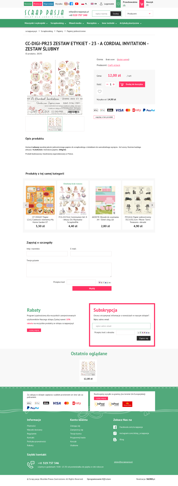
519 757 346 (48, 463)
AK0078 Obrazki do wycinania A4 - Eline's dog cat (137, 218)
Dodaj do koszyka (134, 84)
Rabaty (30, 445)
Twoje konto (76, 433)
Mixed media (75, 23)
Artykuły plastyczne (129, 23)
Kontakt (30, 437)
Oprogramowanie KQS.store (99, 479)
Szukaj (116, 13)
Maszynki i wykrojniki (35, 23)
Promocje (38, 4)
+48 (78, 15)
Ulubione (74, 445)
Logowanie (109, 3)
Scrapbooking (57, 23)
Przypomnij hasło (78, 437)
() (130, 4)
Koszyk (73, 441)
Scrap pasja (44, 14)
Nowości (28, 4)
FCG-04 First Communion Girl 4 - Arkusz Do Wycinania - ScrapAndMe (105, 219)
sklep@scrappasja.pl (79, 12)
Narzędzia (92, 23)
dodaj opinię (123, 59)
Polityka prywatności (36, 441)
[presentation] (26, 205)
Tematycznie (31, 29)
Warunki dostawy (34, 429)
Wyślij (92, 288)
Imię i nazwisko (33, 248)
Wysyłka (58, 4)
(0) (149, 3)
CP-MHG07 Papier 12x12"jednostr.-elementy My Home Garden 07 (72, 219)
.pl (150, 479)
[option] (54, 85)
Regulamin (31, 433)
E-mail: (73, 248)
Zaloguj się (75, 425)
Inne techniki (108, 23)
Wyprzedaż (48, 4)
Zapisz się (143, 338)
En (96, 4)
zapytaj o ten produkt (104, 117)
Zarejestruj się (76, 429)
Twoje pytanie (33, 260)
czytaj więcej (34, 330)
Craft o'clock (114, 65)
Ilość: (99, 84)
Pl (86, 4)
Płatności (31, 425)
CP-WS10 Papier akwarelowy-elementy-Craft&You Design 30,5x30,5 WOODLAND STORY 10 (40, 221)
